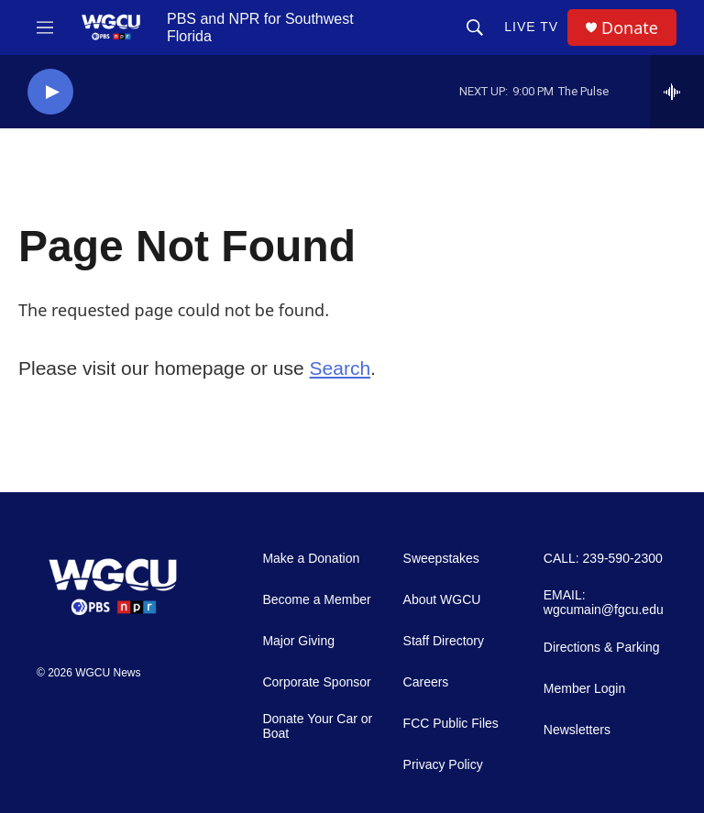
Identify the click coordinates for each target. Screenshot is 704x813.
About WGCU (442, 600)
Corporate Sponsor (316, 682)
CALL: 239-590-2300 (603, 559)
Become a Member (316, 600)
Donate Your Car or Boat (317, 726)
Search (340, 368)
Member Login (585, 689)
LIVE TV (531, 26)
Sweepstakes (441, 559)
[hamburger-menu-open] (45, 27)
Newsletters (577, 730)
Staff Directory (443, 641)
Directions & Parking (602, 647)
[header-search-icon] (474, 27)
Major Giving (298, 641)
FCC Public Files (451, 724)
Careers (426, 682)
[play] (50, 92)
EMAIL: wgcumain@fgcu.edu (604, 602)
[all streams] (677, 91)
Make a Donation (310, 559)
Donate (629, 28)
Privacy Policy (443, 765)
